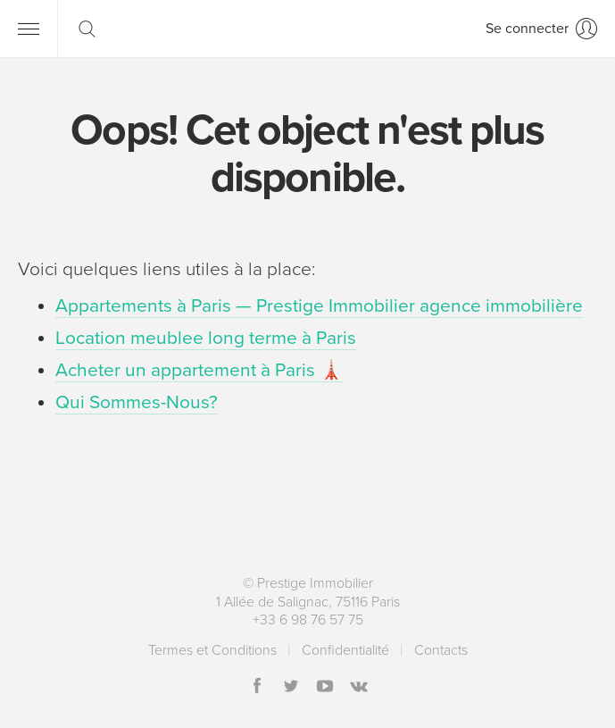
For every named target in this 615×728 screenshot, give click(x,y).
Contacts (441, 650)
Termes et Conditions (212, 650)
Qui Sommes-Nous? (136, 402)
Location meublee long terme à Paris (205, 338)
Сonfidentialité (345, 650)
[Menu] (28, 28)
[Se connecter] (541, 28)
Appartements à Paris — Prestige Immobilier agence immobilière (319, 306)
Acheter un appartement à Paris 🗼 (199, 370)
